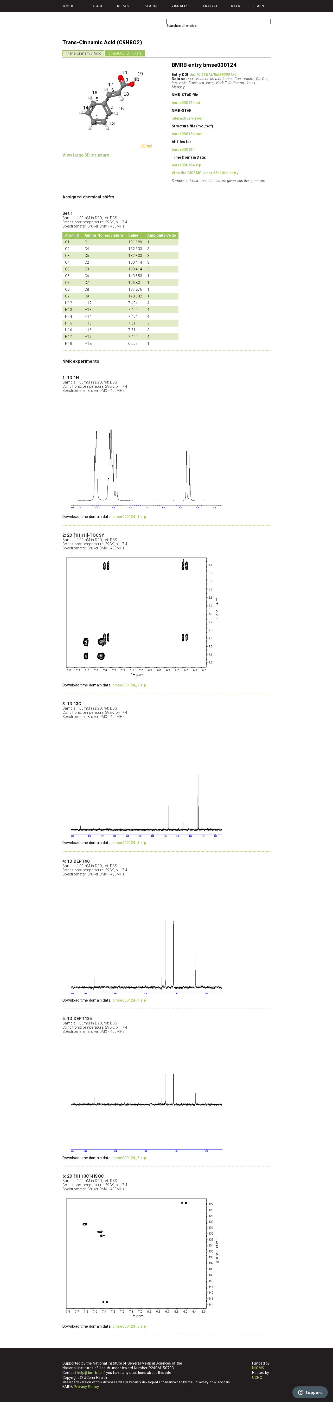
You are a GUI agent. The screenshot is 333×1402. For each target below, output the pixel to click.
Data (235, 6)
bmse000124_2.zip (129, 685)
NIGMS (258, 1368)
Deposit (124, 6)
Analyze (210, 6)
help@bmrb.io (89, 1373)
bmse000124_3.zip (129, 843)
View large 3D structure (85, 155)
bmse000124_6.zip (129, 1326)
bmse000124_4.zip (129, 1000)
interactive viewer (187, 118)
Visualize (180, 6)
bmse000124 (183, 149)
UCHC (257, 1377)
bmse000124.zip (186, 165)
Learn (258, 6)
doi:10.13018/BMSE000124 (213, 75)
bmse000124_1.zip (129, 517)
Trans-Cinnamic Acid (83, 53)
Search (152, 6)
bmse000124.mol (187, 134)
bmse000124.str (186, 103)
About (98, 6)
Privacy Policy (86, 1387)
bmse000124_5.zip (129, 1158)
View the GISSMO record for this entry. (205, 173)
